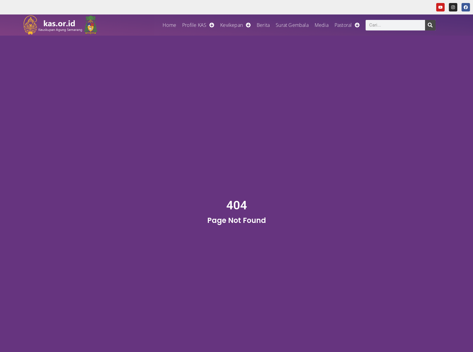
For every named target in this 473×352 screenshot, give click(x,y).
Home (169, 25)
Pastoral (347, 25)
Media (322, 25)
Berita (263, 25)
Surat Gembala (292, 25)
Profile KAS (198, 25)
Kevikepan (235, 25)
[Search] (430, 25)
